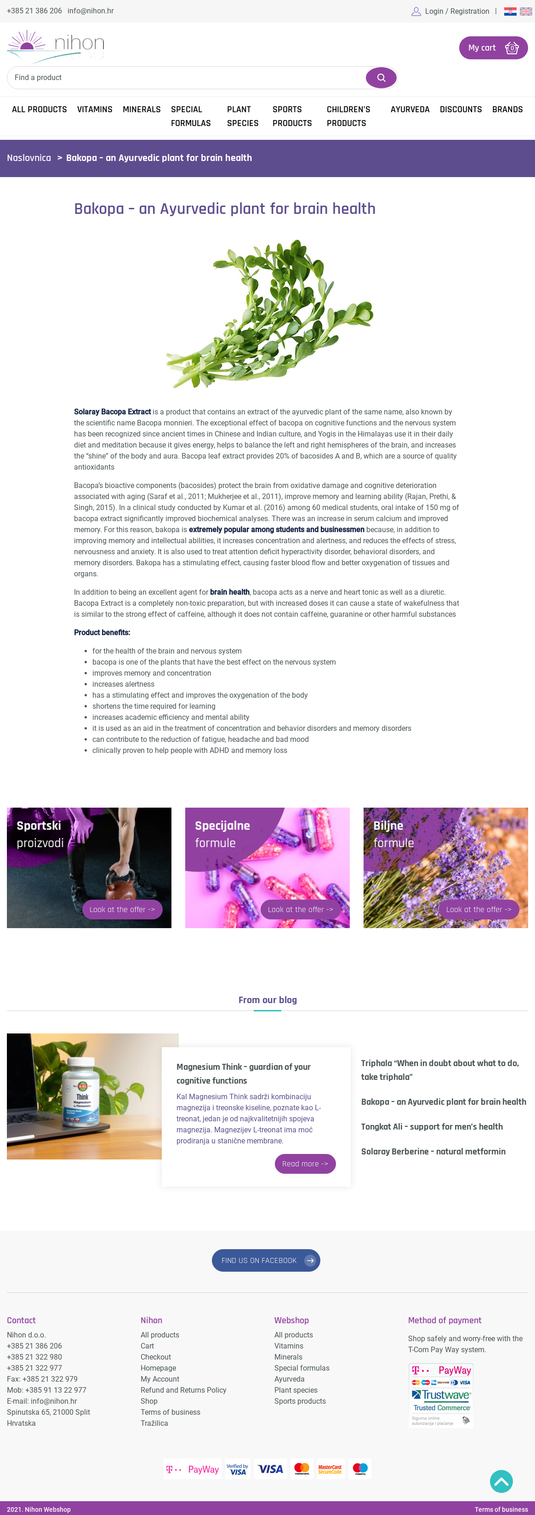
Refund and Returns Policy (184, 1387)
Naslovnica (29, 157)
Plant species (243, 115)
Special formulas (191, 115)
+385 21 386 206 (34, 10)
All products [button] (39, 109)
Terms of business (170, 1409)
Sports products (292, 115)
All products (160, 1331)
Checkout (156, 1353)
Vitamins (95, 109)
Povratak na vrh (501, 1481)
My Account (160, 1376)
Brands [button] (507, 109)
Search (381, 76)
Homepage (158, 1364)
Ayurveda (410, 109)
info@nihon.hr (91, 10)
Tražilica (154, 1420)
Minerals (142, 109)
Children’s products (348, 115)
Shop (149, 1398)
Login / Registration (457, 11)
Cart (147, 1342)
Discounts (461, 109)
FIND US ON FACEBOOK (258, 1259)
